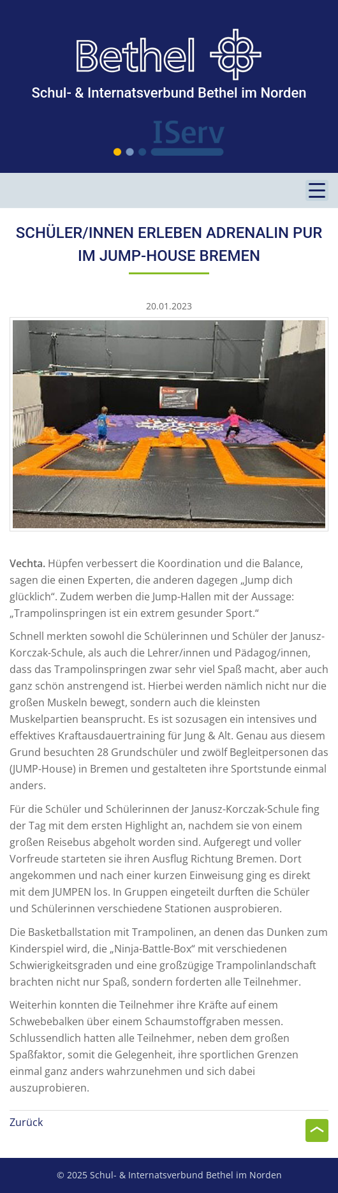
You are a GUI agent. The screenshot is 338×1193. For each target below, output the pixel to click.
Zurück (26, 1122)
